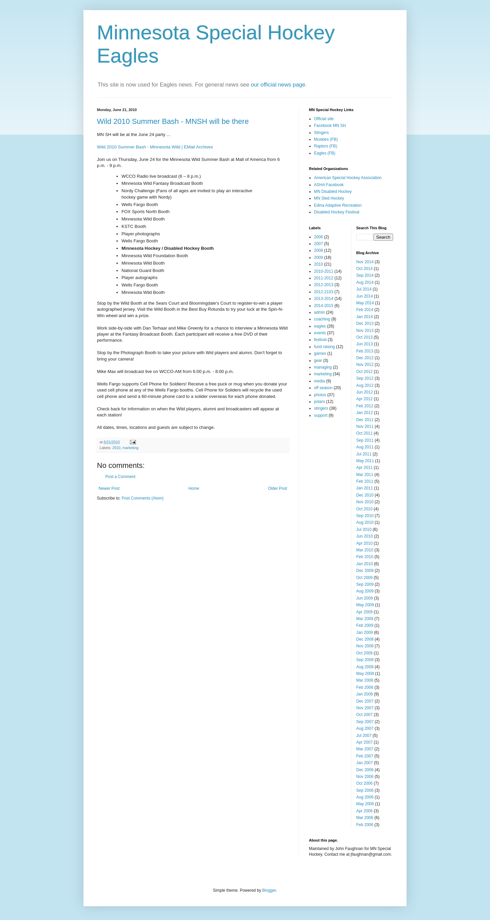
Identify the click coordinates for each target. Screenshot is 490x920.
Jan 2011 (364, 488)
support (320, 415)
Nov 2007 (365, 708)
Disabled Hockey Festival (336, 212)
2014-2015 (323, 305)
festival (320, 339)
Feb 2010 (365, 556)
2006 (318, 237)
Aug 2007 (365, 728)
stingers (321, 408)
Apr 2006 (364, 811)
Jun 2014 (364, 296)
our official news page (278, 84)
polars (319, 401)
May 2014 (365, 303)
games (320, 353)
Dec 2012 (365, 357)
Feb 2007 (365, 756)
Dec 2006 (365, 770)
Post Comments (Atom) (142, 498)
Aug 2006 (365, 797)
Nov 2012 (365, 364)
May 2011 (365, 460)
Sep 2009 (365, 584)
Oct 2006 (364, 783)
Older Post (277, 488)
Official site (324, 118)
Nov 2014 (365, 262)
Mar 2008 (365, 680)
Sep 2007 (365, 721)
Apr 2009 (364, 612)
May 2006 (365, 804)
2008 (318, 250)
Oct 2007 (364, 714)
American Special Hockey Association (348, 177)
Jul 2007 (364, 735)
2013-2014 (323, 298)
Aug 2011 (365, 447)
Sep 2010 (365, 515)
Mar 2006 (365, 817)
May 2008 (365, 673)
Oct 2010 (364, 509)
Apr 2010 (364, 543)
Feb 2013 (365, 351)
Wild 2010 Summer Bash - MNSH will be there (173, 121)
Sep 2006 (365, 790)
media (319, 381)
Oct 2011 (364, 433)
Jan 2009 (364, 632)
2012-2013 (323, 284)
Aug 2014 (365, 282)
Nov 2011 (365, 426)
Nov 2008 (365, 646)
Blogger (269, 890)
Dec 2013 (365, 323)
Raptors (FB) (325, 146)
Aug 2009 (365, 591)
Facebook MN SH (330, 125)
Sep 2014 (365, 275)
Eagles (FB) (324, 153)
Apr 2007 (364, 742)
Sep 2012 (365, 378)
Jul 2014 (364, 289)
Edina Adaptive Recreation (337, 205)
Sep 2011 (365, 440)
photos (320, 395)
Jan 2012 (364, 412)
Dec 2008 (365, 639)
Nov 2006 (365, 776)
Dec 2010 (365, 495)
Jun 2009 (364, 598)
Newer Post (109, 488)
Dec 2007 (365, 701)
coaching (322, 319)
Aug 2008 (365, 667)
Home (193, 488)
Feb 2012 (365, 406)
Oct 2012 (364, 371)
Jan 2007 (364, 762)
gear (318, 360)
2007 (318, 243)
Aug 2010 (365, 522)
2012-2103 (323, 291)
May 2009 (365, 605)
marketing (130, 448)
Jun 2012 (364, 392)
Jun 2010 (364, 536)
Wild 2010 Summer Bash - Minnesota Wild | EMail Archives (155, 146)
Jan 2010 (364, 563)
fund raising (324, 346)
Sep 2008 (365, 659)
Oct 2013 (364, 337)
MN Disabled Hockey (333, 191)
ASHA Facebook (329, 184)
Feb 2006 (365, 824)
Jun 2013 (364, 344)
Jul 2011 (364, 454)
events (320, 333)
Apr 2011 (364, 467)
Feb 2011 (365, 481)
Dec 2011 (365, 419)
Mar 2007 (365, 749)
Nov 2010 (365, 502)
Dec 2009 (365, 570)
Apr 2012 (364, 399)
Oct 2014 (364, 268)
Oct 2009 (364, 577)
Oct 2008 (364, 653)
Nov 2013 (365, 330)
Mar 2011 (365, 474)
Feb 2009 (365, 625)
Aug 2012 (365, 385)
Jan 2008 (364, 694)
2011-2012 (323, 278)
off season (323, 387)
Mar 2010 (365, 550)
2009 (318, 257)
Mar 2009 (365, 618)
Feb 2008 (365, 687)
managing (323, 367)
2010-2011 (323, 271)
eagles (320, 326)
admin (319, 312)
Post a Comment (120, 476)
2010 (116, 448)
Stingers (321, 132)
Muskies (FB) (326, 139)
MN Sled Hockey (329, 198)
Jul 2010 (364, 529)
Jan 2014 (364, 316)
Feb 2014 (365, 309)
